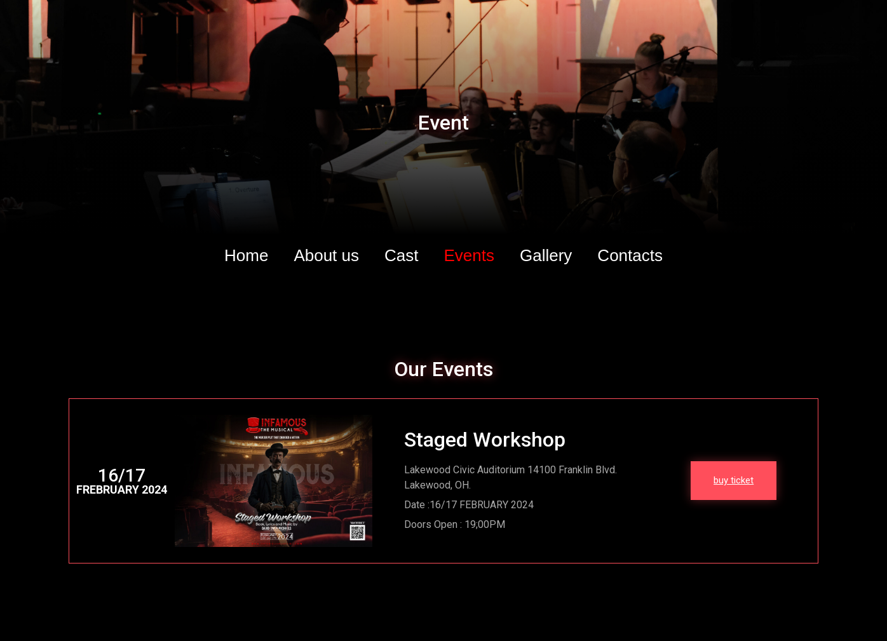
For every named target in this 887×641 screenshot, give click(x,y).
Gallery (546, 255)
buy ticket (734, 480)
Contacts (630, 255)
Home (246, 255)
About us (326, 255)
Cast (401, 255)
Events (469, 255)
